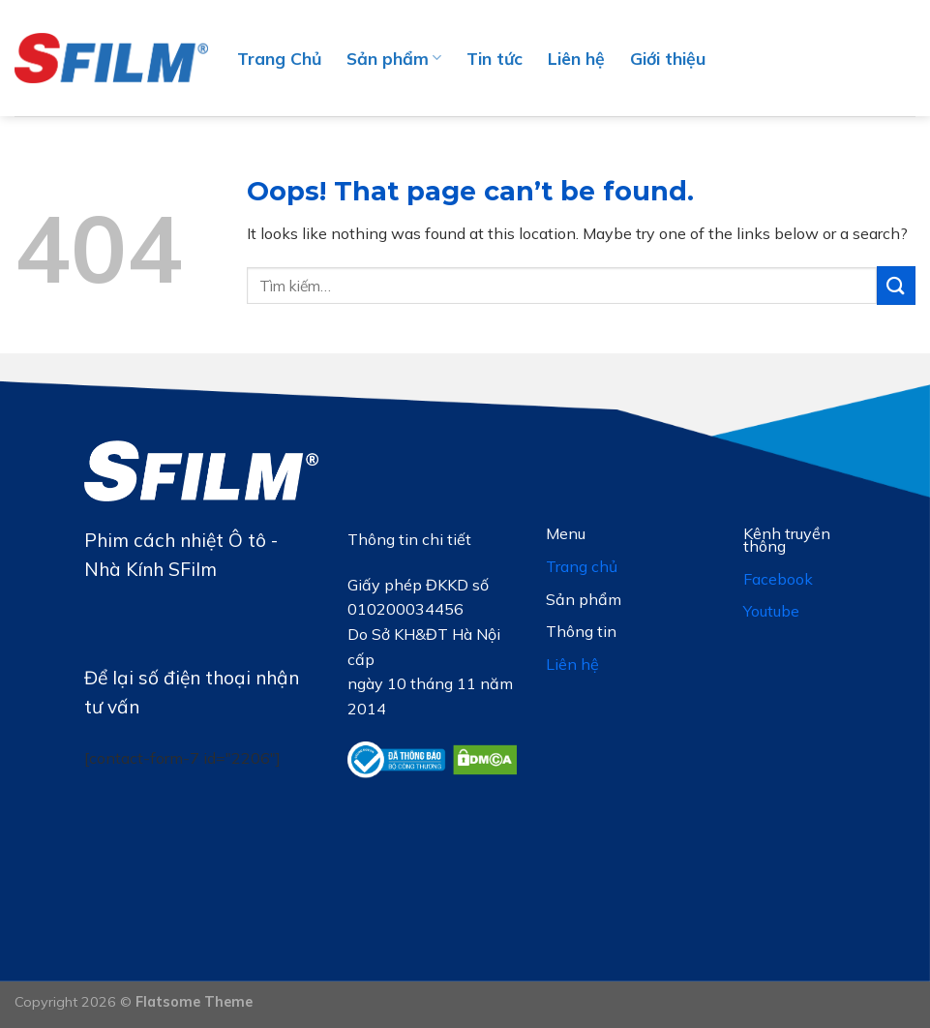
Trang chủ (581, 566)
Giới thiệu (667, 58)
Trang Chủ (279, 58)
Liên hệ (576, 58)
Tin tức (494, 58)
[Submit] (896, 285)
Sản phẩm (393, 58)
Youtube (771, 610)
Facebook (778, 579)
